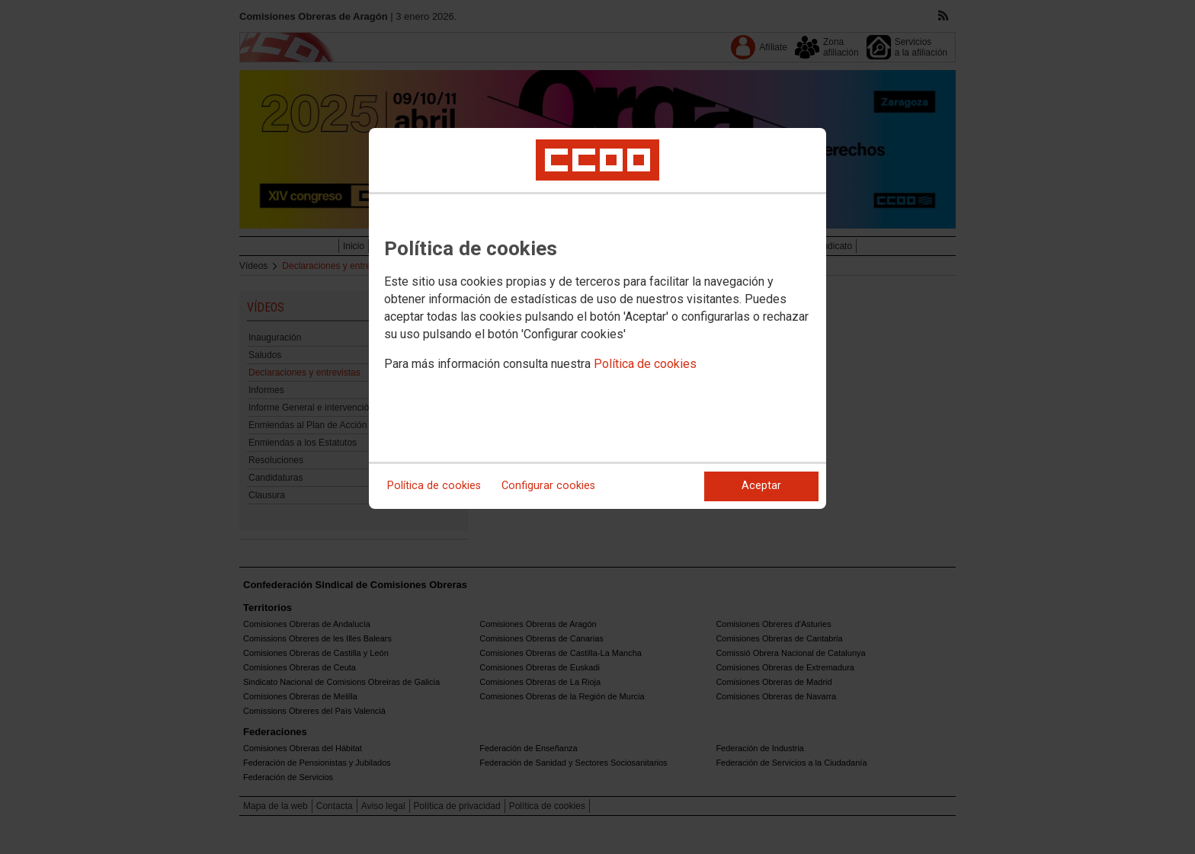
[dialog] (597, 318)
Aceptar (761, 485)
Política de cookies (645, 364)
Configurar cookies (548, 485)
